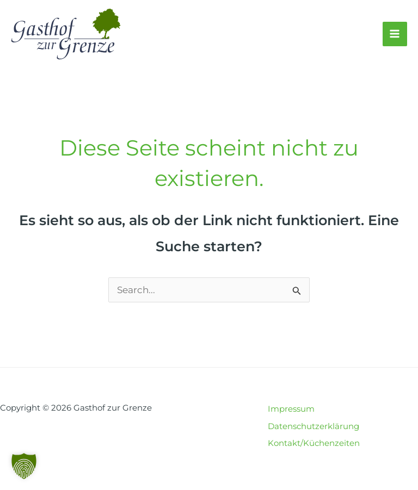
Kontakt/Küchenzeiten (314, 443)
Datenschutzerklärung (313, 426)
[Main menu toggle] (395, 34)
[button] (24, 466)
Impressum (291, 409)
